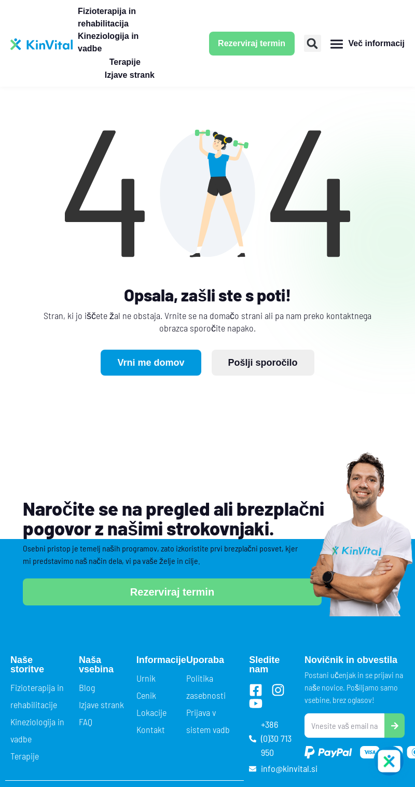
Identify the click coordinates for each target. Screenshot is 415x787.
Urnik (146, 678)
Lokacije (151, 712)
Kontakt (150, 729)
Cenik (146, 695)
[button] (312, 43)
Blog (87, 687)
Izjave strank (101, 704)
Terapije (24, 756)
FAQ (85, 721)
